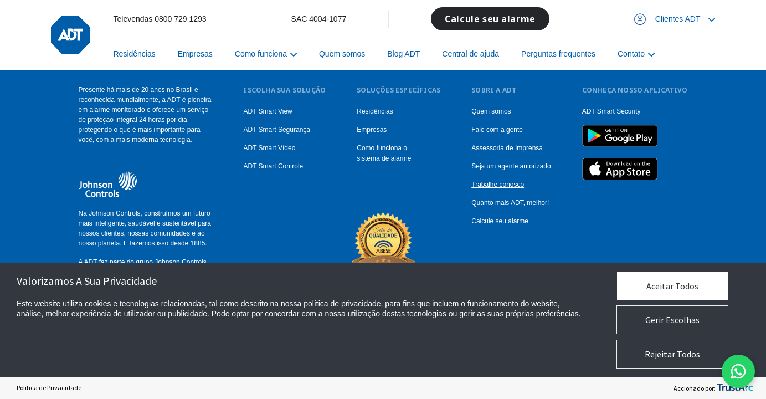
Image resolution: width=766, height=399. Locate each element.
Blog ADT (403, 53)
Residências (135, 53)
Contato (631, 53)
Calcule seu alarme (490, 19)
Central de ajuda (470, 53)
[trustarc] (735, 388)
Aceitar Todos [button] (672, 285)
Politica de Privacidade (49, 387)
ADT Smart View (267, 111)
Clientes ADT (678, 18)
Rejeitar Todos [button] (672, 354)
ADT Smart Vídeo (269, 148)
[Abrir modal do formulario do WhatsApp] (738, 371)
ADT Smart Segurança (276, 130)
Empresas (195, 53)
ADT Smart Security (611, 111)
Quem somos (342, 53)
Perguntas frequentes (558, 53)
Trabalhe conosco (497, 184)
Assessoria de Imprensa (507, 148)
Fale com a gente (497, 130)
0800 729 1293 (180, 18)
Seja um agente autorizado (511, 166)
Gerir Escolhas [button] (672, 319)
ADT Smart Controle (273, 166)
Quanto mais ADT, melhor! (510, 203)
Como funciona (261, 53)
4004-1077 (327, 18)
